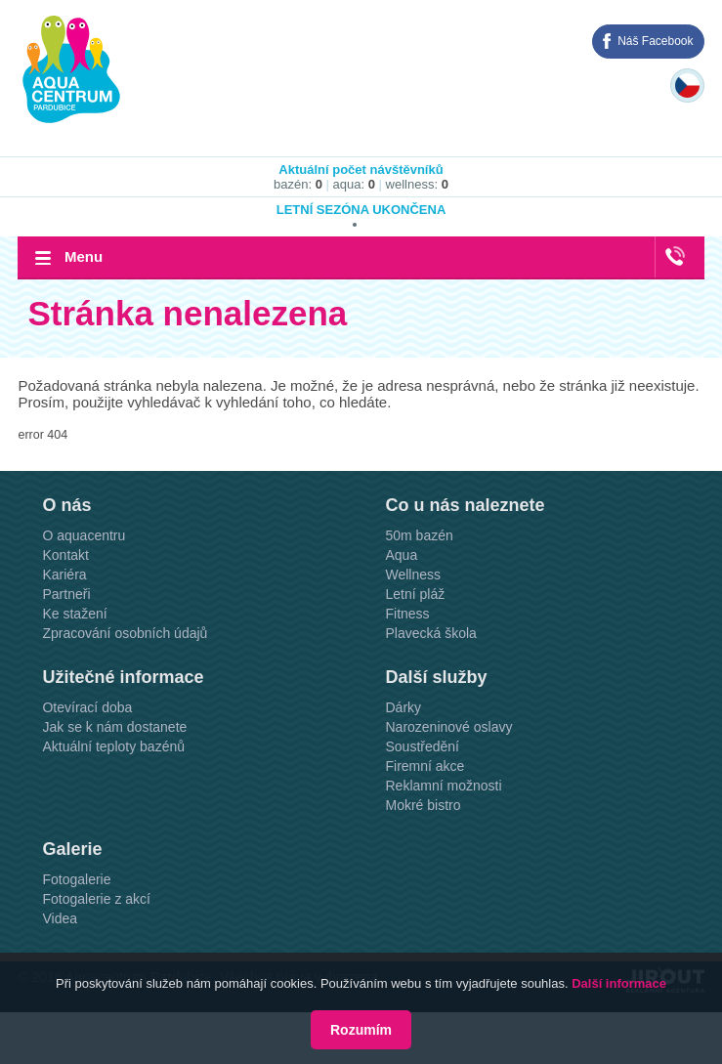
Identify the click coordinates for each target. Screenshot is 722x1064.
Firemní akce (424, 766)
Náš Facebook (655, 41)
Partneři (66, 594)
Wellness (413, 574)
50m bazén (418, 535)
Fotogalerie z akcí (96, 899)
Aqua (401, 555)
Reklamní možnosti (443, 785)
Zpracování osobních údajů (124, 633)
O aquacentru (83, 535)
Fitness (407, 613)
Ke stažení (74, 613)
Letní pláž (415, 594)
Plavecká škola (430, 633)
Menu (83, 256)
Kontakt (65, 555)
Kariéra (64, 574)
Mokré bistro (422, 805)
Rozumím (361, 1030)
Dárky (403, 707)
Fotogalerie (76, 879)
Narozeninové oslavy (448, 727)
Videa (59, 918)
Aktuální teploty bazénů (113, 746)
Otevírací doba (87, 707)
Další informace (619, 983)
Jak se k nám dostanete (114, 727)
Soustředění (422, 746)
